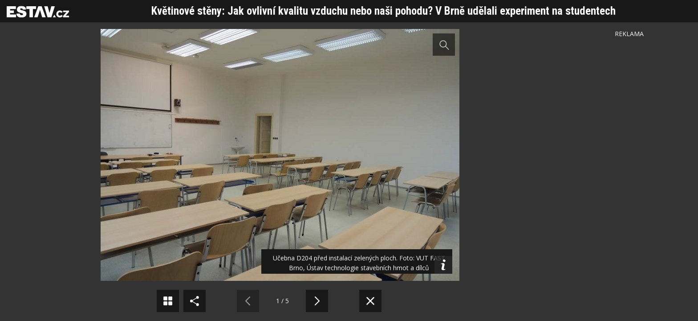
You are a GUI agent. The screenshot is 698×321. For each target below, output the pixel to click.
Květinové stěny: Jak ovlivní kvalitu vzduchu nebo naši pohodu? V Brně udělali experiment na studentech (383, 10)
